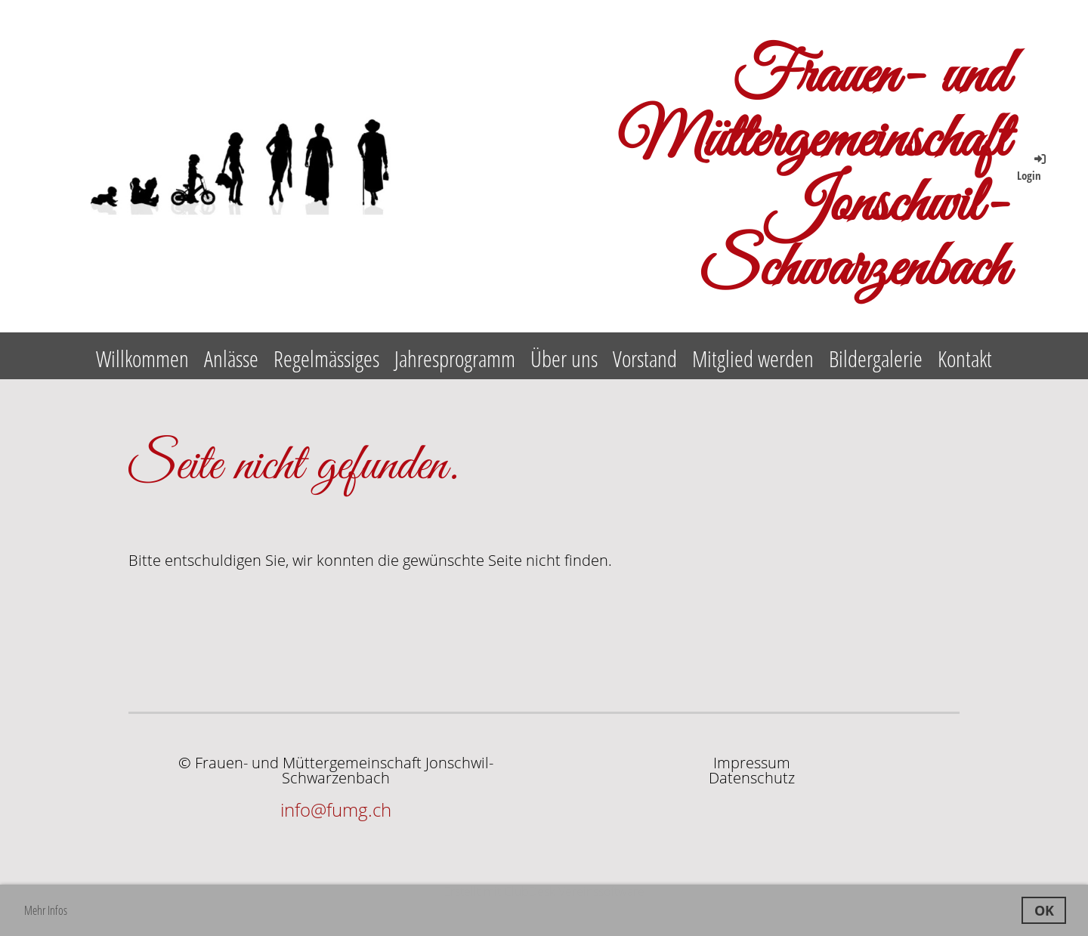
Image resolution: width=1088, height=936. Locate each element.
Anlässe (231, 358)
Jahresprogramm (454, 358)
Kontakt (965, 358)
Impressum (751, 762)
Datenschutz (752, 778)
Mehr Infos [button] (45, 910)
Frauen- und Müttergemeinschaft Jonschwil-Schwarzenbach (812, 173)
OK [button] (1044, 910)
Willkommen (142, 358)
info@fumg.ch (335, 809)
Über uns (564, 358)
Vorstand (645, 358)
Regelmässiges (326, 358)
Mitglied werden (753, 358)
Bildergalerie (876, 358)
